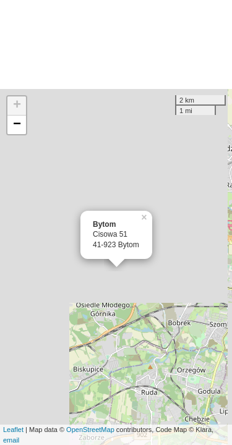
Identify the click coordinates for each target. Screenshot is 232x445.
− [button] (17, 125)
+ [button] (17, 105)
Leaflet (13, 429)
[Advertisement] (116, 44)
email (11, 440)
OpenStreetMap (90, 429)
